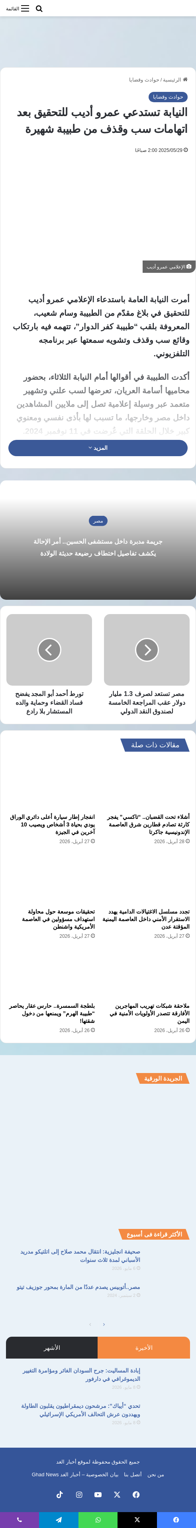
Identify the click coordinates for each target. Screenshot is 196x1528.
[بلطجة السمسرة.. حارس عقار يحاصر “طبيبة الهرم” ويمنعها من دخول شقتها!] (50, 973)
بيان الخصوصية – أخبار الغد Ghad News (75, 1474)
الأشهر (52, 1347)
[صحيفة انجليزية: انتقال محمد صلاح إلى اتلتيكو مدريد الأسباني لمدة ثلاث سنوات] (168, 1262)
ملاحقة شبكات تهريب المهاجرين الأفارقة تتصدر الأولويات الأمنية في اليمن (150, 1013)
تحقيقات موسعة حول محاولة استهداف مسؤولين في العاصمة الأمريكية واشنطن (58, 919)
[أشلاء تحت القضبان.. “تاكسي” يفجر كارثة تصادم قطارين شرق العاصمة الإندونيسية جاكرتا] (145, 784)
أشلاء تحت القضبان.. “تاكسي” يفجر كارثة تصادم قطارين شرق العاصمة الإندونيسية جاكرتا (148, 824)
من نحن (156, 1474)
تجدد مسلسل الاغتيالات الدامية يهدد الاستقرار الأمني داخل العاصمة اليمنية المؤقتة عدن (146, 919)
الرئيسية (175, 80)
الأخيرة (144, 1347)
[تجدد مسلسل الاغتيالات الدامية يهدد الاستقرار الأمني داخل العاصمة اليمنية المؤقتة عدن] (145, 879)
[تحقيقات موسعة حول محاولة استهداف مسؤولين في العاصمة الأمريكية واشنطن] (50, 879)
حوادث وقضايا (144, 80)
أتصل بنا (133, 1474)
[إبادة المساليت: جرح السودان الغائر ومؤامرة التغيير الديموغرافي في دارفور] (168, 1381)
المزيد (98, 448)
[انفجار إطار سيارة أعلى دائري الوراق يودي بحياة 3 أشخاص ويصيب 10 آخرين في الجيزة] (50, 784)
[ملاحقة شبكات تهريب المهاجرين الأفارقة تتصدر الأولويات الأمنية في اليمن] (145, 973)
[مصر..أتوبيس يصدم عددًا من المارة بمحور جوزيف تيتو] (168, 1298)
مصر (98, 508)
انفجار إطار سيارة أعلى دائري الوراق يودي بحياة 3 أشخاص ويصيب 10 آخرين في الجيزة (52, 824)
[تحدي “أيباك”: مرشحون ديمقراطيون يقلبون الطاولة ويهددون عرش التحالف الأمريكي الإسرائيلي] (168, 1417)
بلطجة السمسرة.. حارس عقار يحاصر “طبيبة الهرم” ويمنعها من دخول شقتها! (52, 1013)
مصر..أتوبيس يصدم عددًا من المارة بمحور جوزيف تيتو (78, 1287)
